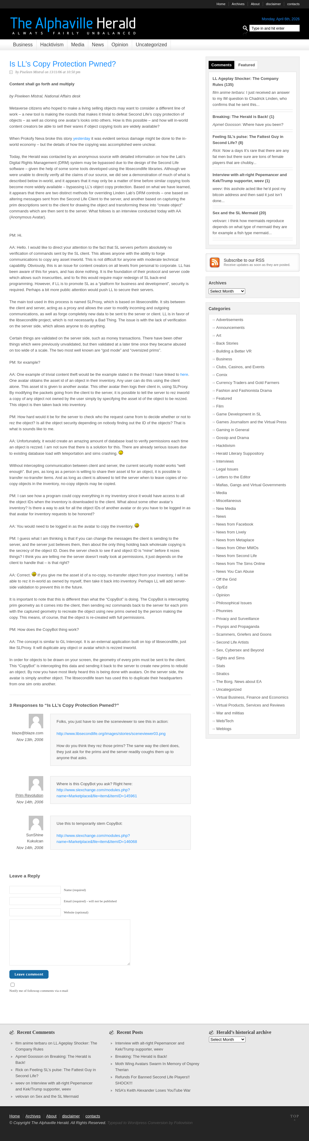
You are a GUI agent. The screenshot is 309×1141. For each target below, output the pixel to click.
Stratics (222, 673)
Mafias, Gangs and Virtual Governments (251, 485)
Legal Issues (227, 469)
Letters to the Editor (233, 477)
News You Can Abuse (235, 571)
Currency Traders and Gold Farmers (247, 382)
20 (262, 213)
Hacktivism (51, 44)
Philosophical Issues (234, 603)
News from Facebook (234, 524)
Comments (221, 65)
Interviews (225, 461)
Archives (238, 4)
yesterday (81, 138)
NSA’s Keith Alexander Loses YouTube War (152, 1090)
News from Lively (231, 532)
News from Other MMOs (237, 548)
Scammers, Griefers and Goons (244, 634)
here (184, 374)
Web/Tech (225, 721)
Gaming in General (232, 430)
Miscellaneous (228, 500)
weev (19, 1083)
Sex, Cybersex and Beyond (240, 650)
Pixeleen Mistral (32, 72)
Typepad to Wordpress (127, 1122)
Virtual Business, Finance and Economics (252, 697)
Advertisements (229, 319)
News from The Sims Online (240, 563)
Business (23, 44)
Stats (220, 666)
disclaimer (273, 4)
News (98, 44)
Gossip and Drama (232, 437)
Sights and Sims (230, 658)
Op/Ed (221, 587)
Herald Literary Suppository (240, 453)
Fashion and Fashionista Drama (244, 390)
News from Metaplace (235, 540)
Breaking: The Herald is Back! (240, 116)
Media (77, 44)
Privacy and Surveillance (237, 618)
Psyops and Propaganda (237, 626)
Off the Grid (226, 579)
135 (229, 84)
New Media (226, 508)
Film (220, 406)
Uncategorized (151, 44)
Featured (246, 65)
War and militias (230, 713)
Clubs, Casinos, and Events (240, 367)
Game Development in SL (238, 414)
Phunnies (224, 610)
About (255, 4)
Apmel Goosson (29, 1056)
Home (220, 4)
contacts (293, 4)
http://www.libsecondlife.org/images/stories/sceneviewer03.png (111, 733)
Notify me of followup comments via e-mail (38, 990)
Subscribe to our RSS (244, 260)
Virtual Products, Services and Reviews (250, 705)
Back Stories (227, 343)
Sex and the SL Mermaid (235, 213)
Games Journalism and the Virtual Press (251, 422)
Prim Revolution (29, 795)
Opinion (120, 44)
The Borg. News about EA (239, 681)
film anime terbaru (31, 1043)
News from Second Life (236, 555)
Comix (221, 374)
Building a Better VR (234, 351)
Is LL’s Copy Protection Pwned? (62, 64)
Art (218, 335)
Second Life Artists (232, 642)
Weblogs (223, 728)
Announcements (230, 327)
